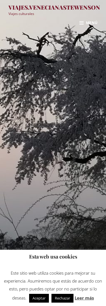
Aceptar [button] (39, 298)
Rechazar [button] (62, 298)
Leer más (84, 298)
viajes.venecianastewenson (54, 7)
